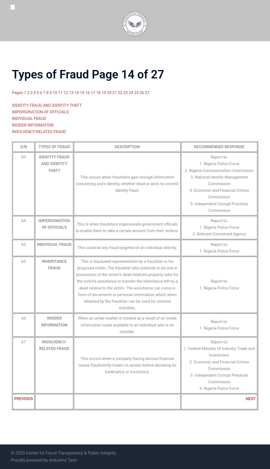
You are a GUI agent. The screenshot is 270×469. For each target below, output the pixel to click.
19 (104, 92)
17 (93, 92)
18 (99, 92)
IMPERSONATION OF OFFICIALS (40, 112)
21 (115, 92)
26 (142, 92)
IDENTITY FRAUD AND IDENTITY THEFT (47, 105)
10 (55, 92)
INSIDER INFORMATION (33, 125)
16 (88, 92)
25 (137, 92)
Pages (18, 92)
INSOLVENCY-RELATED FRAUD (39, 131)
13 (72, 92)
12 (66, 92)
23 (126, 92)
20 (110, 92)
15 (82, 92)
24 (131, 92)
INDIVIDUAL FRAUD (29, 118)
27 (147, 92)
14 (77, 92)
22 (120, 92)
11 (61, 92)
